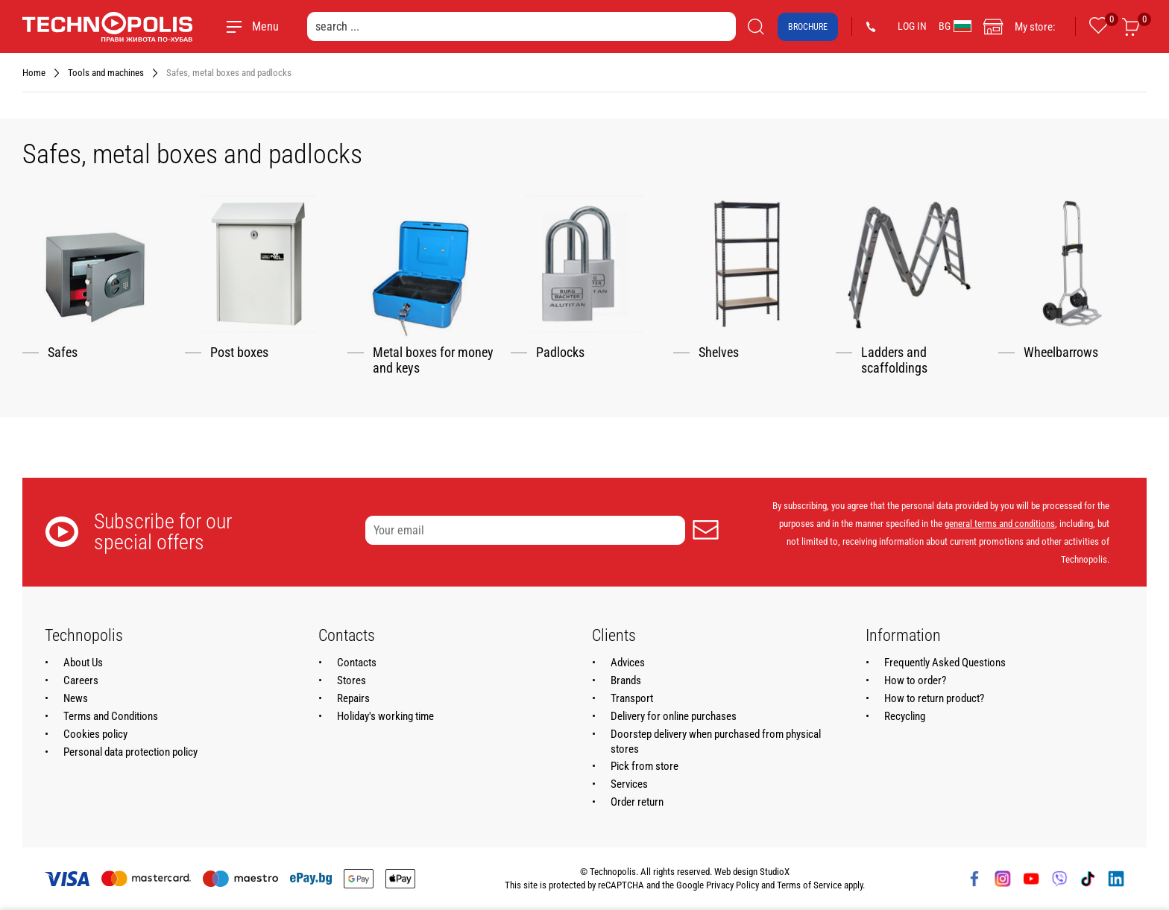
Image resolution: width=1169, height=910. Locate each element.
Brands (626, 680)
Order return (637, 802)
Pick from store (644, 766)
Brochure (808, 27)
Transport (632, 698)
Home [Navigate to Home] (33, 72)
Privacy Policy (732, 885)
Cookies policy (95, 734)
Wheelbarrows (1061, 352)
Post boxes (239, 352)
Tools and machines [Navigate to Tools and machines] (106, 72)
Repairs (353, 698)
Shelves (719, 352)
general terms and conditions (1000, 523)
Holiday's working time (385, 716)
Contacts (356, 662)
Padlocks (560, 352)
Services (629, 784)
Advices (628, 662)
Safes (63, 352)
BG (955, 26)
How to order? (915, 680)
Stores (351, 680)
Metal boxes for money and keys (433, 360)
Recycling (904, 716)
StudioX (775, 871)
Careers (80, 680)
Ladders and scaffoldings (894, 360)
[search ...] (521, 26)
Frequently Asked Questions (945, 662)
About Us (83, 662)
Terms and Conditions (110, 716)
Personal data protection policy (130, 752)
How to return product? (934, 698)
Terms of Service (809, 885)
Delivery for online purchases (674, 716)
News (75, 698)
